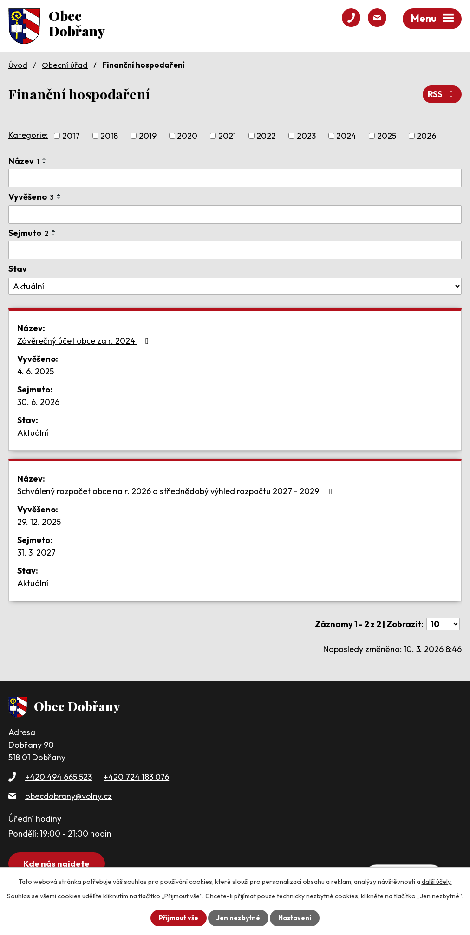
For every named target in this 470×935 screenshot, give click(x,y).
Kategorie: (28, 135)
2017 (71, 136)
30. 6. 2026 (38, 402)
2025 (386, 136)
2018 (109, 136)
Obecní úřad (65, 65)
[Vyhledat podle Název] (235, 178)
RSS (442, 94)
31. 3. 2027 (36, 552)
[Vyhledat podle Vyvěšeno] (235, 214)
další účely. (437, 881)
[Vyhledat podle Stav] (235, 286)
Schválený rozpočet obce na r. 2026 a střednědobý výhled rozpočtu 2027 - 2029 (176, 491)
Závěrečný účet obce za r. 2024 (84, 340)
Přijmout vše (178, 918)
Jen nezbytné (238, 918)
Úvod (17, 65)
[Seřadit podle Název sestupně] (44, 162)
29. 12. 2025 (39, 522)
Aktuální (32, 432)
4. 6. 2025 (35, 371)
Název (23, 161)
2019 (148, 136)
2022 (266, 136)
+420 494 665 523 (58, 777)
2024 (346, 136)
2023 (306, 136)
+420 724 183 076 (136, 777)
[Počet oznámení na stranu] (443, 624)
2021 (227, 136)
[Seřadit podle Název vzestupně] (44, 159)
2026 (426, 136)
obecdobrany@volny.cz (68, 796)
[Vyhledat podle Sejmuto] (235, 250)
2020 (187, 136)
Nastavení (294, 918)
